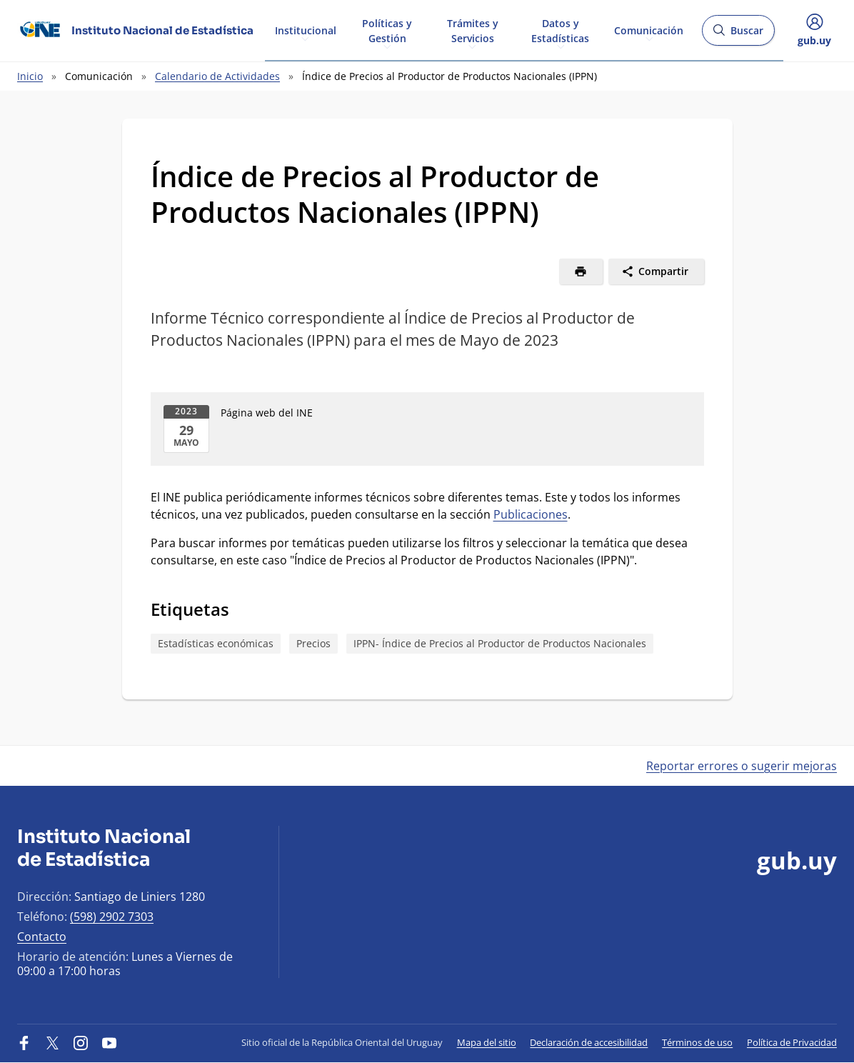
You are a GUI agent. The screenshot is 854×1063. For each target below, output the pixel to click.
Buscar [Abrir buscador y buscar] (738, 35)
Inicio (30, 76)
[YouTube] (109, 1042)
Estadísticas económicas (215, 643)
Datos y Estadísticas (560, 30)
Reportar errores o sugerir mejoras (741, 766)
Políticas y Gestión (387, 30)
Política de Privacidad (792, 1042)
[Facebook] (24, 1042)
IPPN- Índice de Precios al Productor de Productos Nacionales (499, 643)
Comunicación (648, 29)
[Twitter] (53, 1042)
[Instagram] (81, 1042)
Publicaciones (530, 514)
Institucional (305, 29)
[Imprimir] (581, 271)
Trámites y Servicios (472, 30)
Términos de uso (697, 1042)
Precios (313, 643)
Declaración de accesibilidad (589, 1042)
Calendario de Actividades (217, 76)
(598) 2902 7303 (112, 916)
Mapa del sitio (486, 1042)
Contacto (41, 936)
